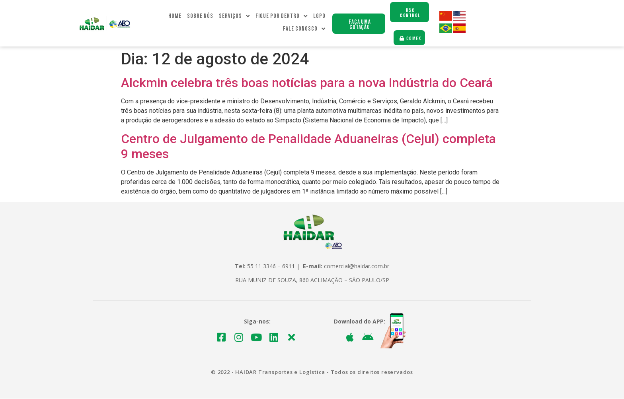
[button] (358, 24)
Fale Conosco (304, 29)
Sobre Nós (200, 16)
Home (174, 16)
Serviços (234, 16)
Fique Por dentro (281, 16)
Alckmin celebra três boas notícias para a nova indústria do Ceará (307, 83)
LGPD (319, 16)
